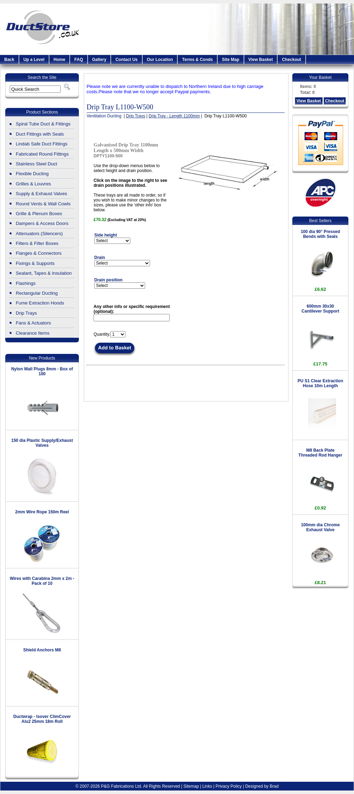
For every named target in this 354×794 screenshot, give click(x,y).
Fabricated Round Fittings (42, 154)
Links (207, 786)
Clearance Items (32, 333)
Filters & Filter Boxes (37, 243)
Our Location (160, 59)
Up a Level (34, 59)
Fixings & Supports (35, 263)
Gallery (99, 59)
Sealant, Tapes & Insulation (44, 273)
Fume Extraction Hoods (40, 303)
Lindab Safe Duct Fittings (41, 143)
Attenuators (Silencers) (39, 233)
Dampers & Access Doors (42, 223)
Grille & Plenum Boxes (39, 213)
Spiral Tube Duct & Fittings (43, 123)
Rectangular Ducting (37, 293)
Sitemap (191, 786)
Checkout (291, 59)
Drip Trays (26, 313)
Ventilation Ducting (105, 116)
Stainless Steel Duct (36, 163)
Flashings (25, 283)
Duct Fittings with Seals (40, 134)
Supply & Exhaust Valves (41, 193)
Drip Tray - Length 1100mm (174, 116)
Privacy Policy (229, 786)
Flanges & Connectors (38, 253)
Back (9, 59)
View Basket (261, 59)
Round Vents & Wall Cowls (43, 203)
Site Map (230, 59)
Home (59, 59)
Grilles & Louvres (33, 183)
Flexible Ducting (32, 173)
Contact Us (126, 59)
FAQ (78, 59)
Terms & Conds (197, 59)
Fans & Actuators (33, 323)
